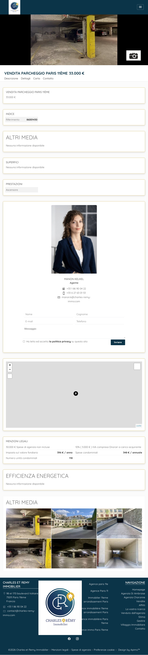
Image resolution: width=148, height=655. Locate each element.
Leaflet (138, 426)
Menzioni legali (60, 649)
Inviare (118, 342)
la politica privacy (60, 341)
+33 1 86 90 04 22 (76, 288)
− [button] (10, 370)
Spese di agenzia (81, 649)
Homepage (14, 7)
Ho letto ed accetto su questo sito (56, 341)
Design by (129, 649)
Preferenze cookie (104, 649)
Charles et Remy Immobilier (16, 584)
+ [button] (10, 365)
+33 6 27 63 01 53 (76, 292)
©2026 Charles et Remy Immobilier (28, 649)
